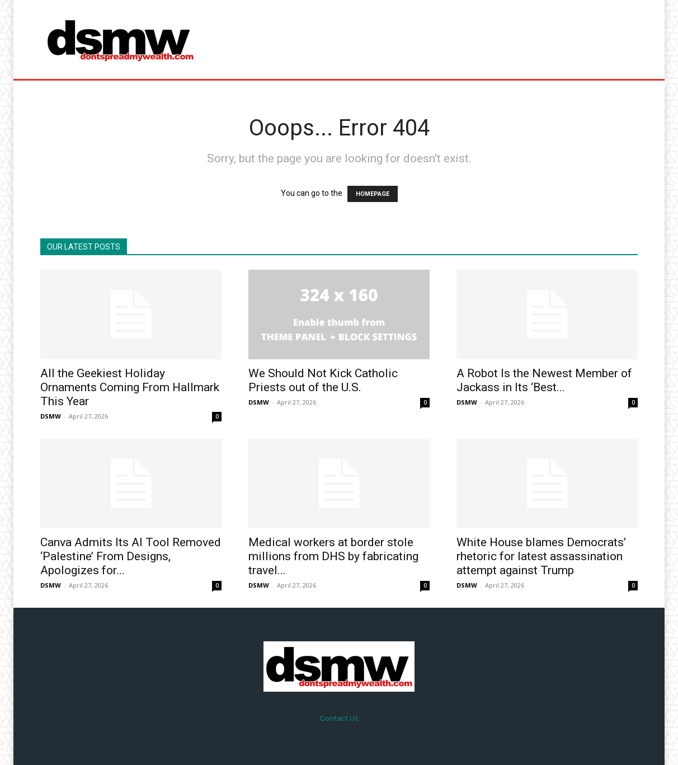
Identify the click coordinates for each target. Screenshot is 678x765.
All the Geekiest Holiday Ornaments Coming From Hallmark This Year (129, 387)
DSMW (50, 416)
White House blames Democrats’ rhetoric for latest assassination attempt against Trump (541, 556)
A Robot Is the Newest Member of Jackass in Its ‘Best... (544, 380)
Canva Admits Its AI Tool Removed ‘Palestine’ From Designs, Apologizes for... (130, 556)
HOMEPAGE (372, 194)
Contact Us (339, 718)
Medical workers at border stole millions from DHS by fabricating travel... (333, 556)
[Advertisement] (432, 39)
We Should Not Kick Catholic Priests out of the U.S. (323, 380)
